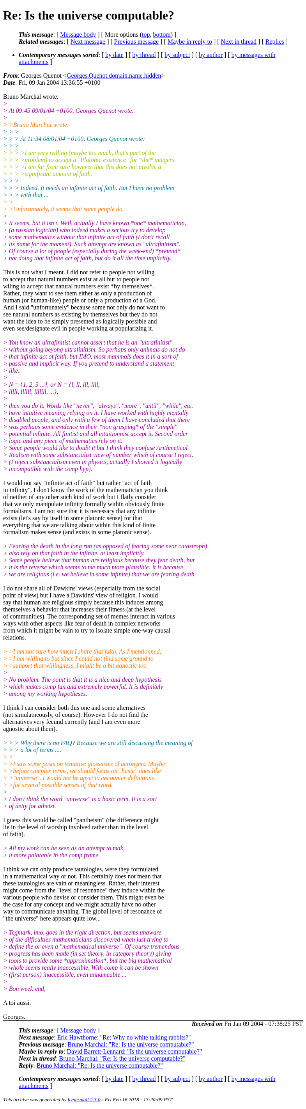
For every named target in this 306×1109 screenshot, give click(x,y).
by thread (144, 55)
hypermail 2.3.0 (84, 1099)
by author (211, 55)
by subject (177, 55)
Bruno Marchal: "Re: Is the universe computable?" (130, 1044)
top (146, 34)
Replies (274, 41)
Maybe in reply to (190, 41)
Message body (78, 34)
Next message (88, 41)
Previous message (136, 41)
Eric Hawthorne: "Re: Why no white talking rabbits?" (124, 1037)
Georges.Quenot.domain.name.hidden (114, 75)
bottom (161, 34)
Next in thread (239, 41)
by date (114, 55)
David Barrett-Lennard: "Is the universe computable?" (134, 1051)
